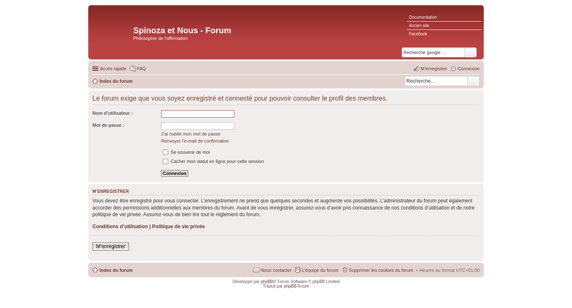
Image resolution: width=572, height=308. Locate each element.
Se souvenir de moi (186, 152)
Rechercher (473, 81)
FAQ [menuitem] (141, 68)
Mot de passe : (108, 125)
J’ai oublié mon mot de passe (190, 133)
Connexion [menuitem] (469, 68)
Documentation (423, 17)
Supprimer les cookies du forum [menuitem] (381, 270)
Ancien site (419, 25)
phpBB (267, 281)
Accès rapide (113, 68)
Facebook (418, 34)
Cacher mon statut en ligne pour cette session (213, 161)
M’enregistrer (110, 246)
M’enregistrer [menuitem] (433, 68)
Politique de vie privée (178, 226)
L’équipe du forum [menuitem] (320, 270)
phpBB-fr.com (296, 286)
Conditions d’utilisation (120, 226)
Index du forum (115, 270)
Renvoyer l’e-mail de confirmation (195, 140)
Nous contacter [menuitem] (276, 270)
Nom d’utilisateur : (112, 113)
